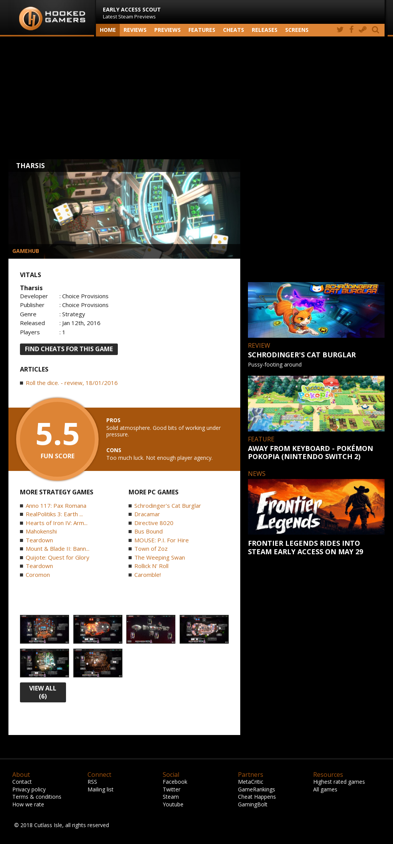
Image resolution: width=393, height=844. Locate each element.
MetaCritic (250, 781)
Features (201, 29)
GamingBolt (253, 804)
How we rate (28, 804)
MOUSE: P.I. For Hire (161, 540)
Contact (22, 781)
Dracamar (147, 514)
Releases (264, 29)
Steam (171, 796)
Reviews (135, 29)
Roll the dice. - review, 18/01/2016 (72, 382)
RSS (92, 781)
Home (108, 29)
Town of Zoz (151, 548)
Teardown (39, 540)
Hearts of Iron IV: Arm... (57, 523)
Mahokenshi (41, 531)
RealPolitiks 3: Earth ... (54, 514)
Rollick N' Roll (151, 566)
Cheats (233, 29)
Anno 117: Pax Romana (56, 505)
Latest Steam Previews (132, 13)
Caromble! (147, 574)
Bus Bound (148, 531)
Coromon (38, 574)
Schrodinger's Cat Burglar (167, 505)
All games (325, 789)
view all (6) (42, 692)
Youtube (173, 804)
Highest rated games (339, 781)
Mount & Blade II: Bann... (57, 548)
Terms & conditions (36, 796)
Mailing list (101, 789)
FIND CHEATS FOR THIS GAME (69, 349)
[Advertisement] (196, 98)
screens (297, 29)
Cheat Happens (257, 796)
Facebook (175, 781)
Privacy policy (29, 789)
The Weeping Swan (159, 557)
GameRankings (256, 789)
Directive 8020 (153, 523)
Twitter (171, 789)
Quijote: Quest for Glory (57, 557)
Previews (167, 29)
